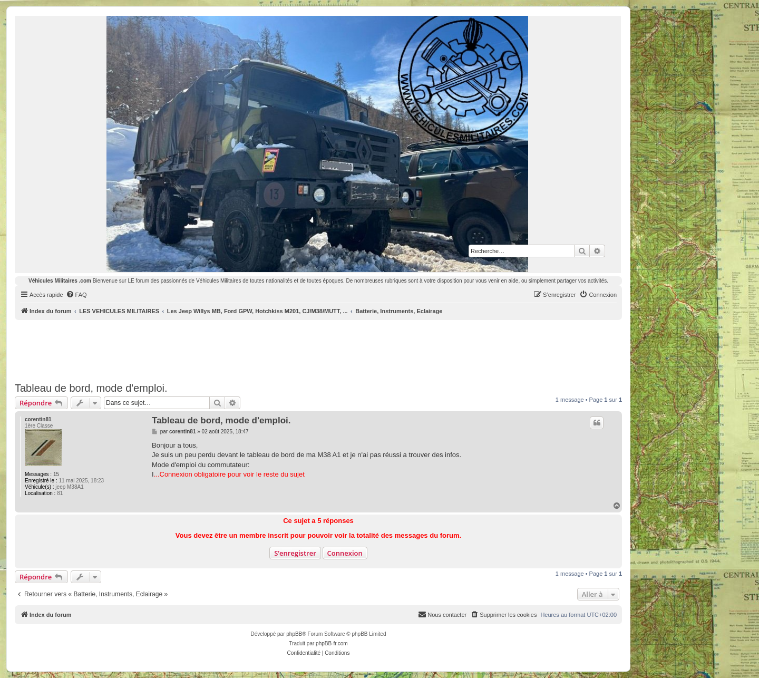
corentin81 (38, 419)
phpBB (294, 634)
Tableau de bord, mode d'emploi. (91, 388)
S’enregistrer (295, 553)
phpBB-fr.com (332, 643)
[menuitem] (76, 294)
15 (56, 474)
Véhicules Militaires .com (59, 281)
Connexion (345, 553)
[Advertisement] (318, 349)
